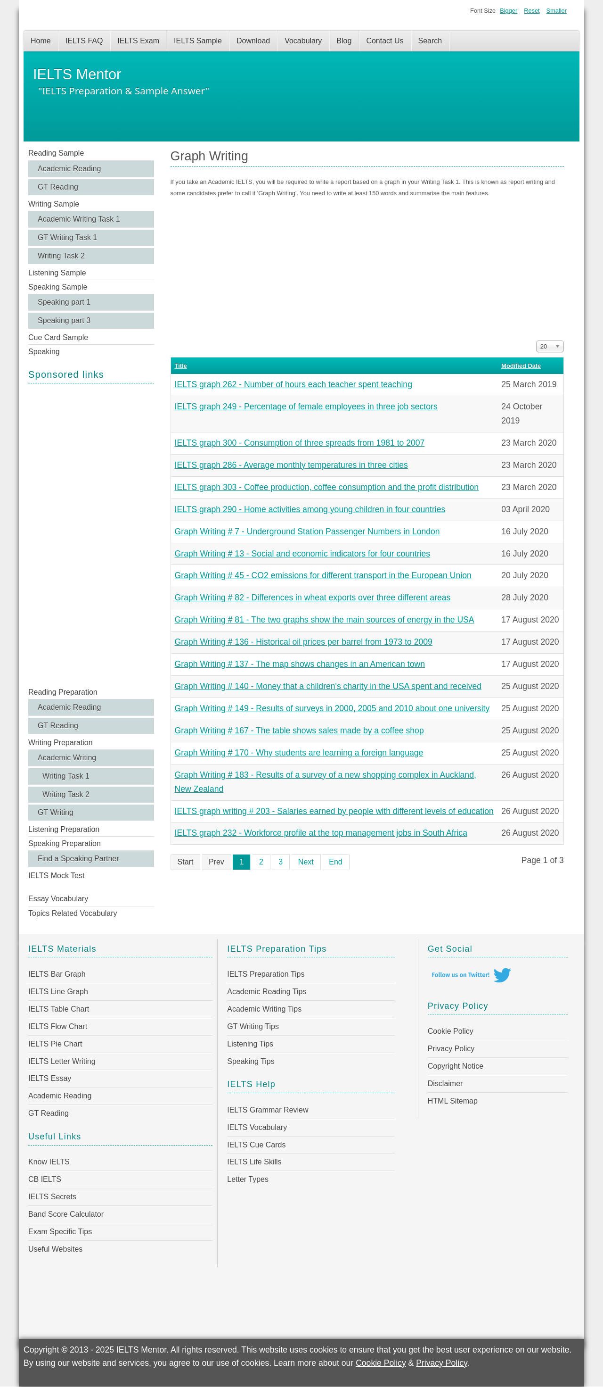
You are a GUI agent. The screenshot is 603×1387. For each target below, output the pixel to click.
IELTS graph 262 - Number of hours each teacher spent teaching (293, 384)
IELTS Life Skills (254, 1162)
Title (181, 365)
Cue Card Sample (58, 337)
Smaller (556, 10)
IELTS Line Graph (58, 992)
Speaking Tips (251, 1061)
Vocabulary (303, 41)
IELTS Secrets (52, 1197)
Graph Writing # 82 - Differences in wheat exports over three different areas (313, 597)
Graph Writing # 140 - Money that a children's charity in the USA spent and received (328, 686)
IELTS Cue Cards (256, 1145)
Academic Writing (67, 758)
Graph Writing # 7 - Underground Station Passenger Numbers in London (307, 531)
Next (306, 862)
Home (41, 41)
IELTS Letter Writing (62, 1061)
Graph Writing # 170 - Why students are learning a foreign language (299, 752)
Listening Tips (250, 1044)
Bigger (508, 10)
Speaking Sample (57, 287)
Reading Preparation (63, 692)
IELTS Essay (49, 1078)
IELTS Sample (198, 41)
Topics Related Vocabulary (72, 913)
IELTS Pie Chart (55, 1044)
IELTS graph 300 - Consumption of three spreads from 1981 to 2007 (300, 443)
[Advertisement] (91, 534)
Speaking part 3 (64, 320)
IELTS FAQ (84, 41)
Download (253, 41)
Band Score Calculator (66, 1214)
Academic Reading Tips (266, 992)
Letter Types (248, 1179)
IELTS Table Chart (58, 1009)
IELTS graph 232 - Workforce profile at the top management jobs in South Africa (321, 833)
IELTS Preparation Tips (265, 974)
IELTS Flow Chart (57, 1026)
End (335, 862)
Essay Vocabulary (58, 899)
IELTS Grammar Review (267, 1110)
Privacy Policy (451, 1049)
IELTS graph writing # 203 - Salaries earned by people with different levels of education (334, 811)
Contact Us (384, 41)
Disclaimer (445, 1084)
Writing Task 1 (66, 776)
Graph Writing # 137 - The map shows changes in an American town (300, 664)
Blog (343, 41)
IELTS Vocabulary (257, 1127)
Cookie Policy (450, 1031)
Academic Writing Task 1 (79, 219)
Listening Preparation (63, 829)
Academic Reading (69, 169)
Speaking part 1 (64, 302)
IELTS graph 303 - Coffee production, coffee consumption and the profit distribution (327, 487)
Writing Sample (53, 204)
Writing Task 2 (61, 256)
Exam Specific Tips (60, 1232)
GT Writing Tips (253, 1026)
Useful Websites (55, 1249)
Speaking (44, 352)
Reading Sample (56, 153)
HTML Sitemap (453, 1101)
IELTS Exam (138, 41)
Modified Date (521, 365)
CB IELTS (44, 1179)
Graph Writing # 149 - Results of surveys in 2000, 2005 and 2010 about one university (332, 708)
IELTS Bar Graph (57, 974)
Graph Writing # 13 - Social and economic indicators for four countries (302, 553)
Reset (531, 10)
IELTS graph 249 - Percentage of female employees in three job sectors (306, 406)
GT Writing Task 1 (67, 237)
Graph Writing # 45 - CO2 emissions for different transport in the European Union (323, 575)
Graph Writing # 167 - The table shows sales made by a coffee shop (299, 730)
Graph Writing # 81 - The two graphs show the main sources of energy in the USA (324, 619)
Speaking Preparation (64, 843)
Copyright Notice (455, 1066)
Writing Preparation (60, 743)
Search (430, 41)
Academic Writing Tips (264, 1009)
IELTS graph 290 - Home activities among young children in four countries (310, 509)
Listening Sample (57, 273)
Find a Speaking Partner (78, 859)
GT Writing (55, 812)
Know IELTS (49, 1162)
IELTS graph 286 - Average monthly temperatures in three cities (291, 465)
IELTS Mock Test (56, 876)
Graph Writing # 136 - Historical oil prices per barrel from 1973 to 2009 (303, 642)
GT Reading (58, 187)
